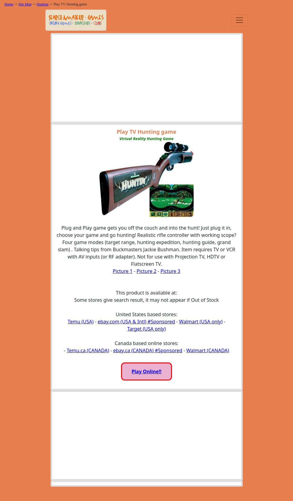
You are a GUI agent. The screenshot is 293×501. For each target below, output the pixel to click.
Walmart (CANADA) (207, 350)
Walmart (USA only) (201, 321)
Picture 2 (147, 271)
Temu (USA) (81, 321)
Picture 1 (122, 271)
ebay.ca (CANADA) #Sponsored (147, 350)
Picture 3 (170, 271)
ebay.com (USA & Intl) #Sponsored (136, 321)
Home (9, 4)
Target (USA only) (146, 328)
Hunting (42, 4)
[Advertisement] (147, 80)
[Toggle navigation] (239, 20)
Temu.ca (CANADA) (88, 350)
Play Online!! (146, 371)
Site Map (25, 4)
